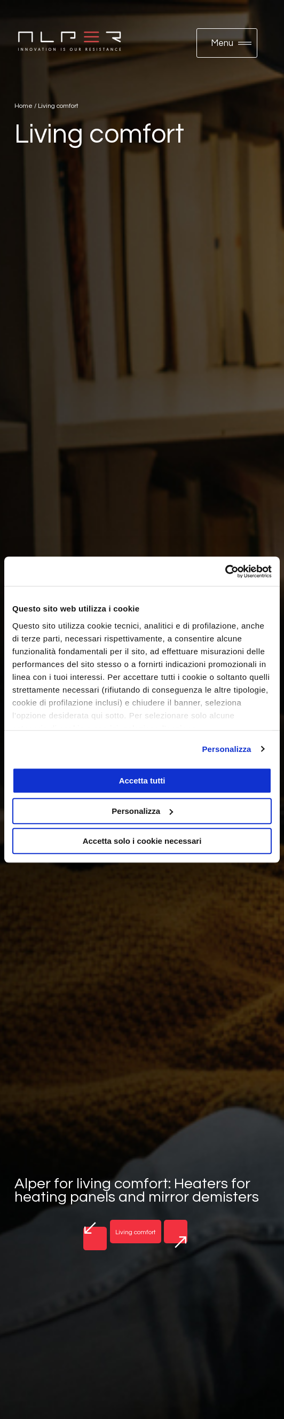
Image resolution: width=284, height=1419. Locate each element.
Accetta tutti (142, 780)
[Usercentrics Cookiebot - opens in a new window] (225, 571)
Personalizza (226, 749)
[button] (226, 43)
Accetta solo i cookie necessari (142, 840)
